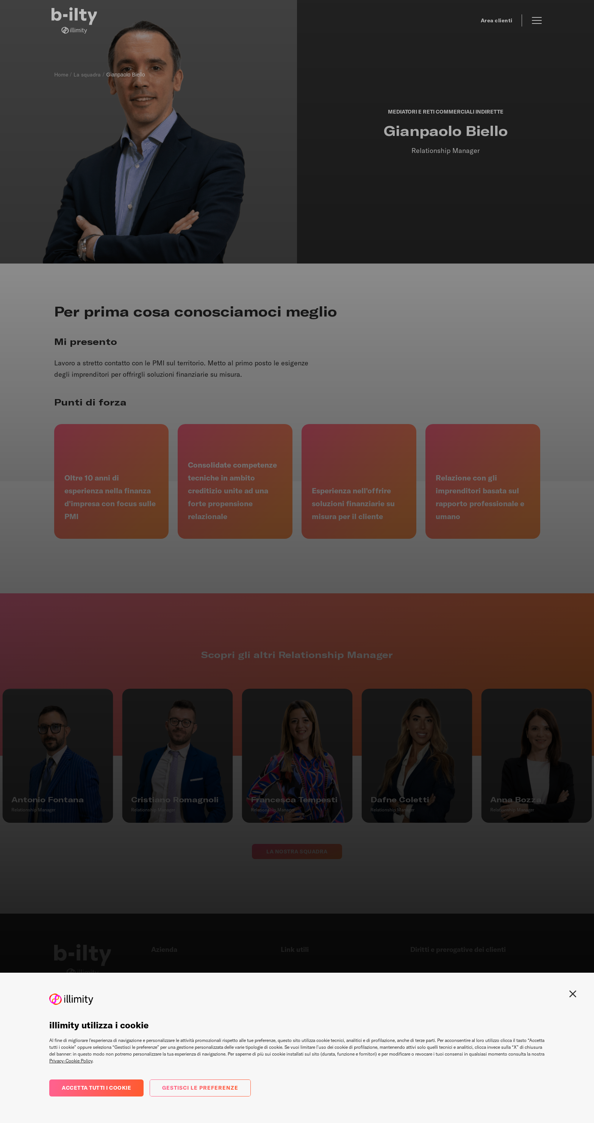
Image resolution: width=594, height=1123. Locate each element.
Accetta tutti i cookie (96, 1087)
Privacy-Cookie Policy (70, 1061)
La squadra (87, 74)
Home (61, 74)
